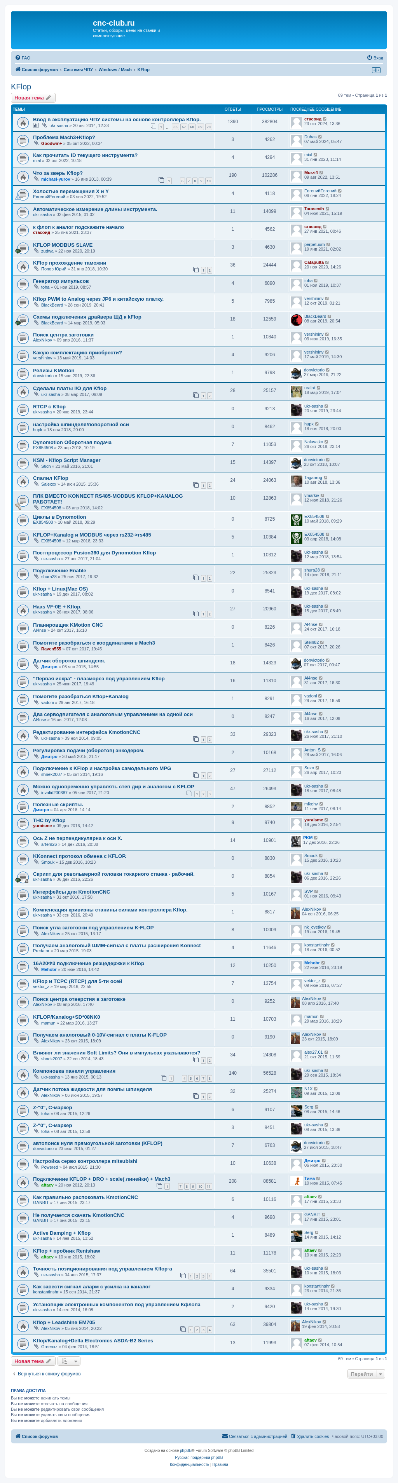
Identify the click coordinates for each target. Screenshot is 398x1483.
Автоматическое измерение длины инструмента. (95, 209)
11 (209, 1186)
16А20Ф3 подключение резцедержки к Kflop (88, 963)
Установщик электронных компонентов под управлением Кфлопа (117, 1304)
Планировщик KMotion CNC (68, 625)
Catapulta (314, 262)
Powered (49, 1167)
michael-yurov (55, 179)
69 (200, 126)
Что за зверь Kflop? (58, 173)
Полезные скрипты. (58, 804)
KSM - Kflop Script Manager (67, 460)
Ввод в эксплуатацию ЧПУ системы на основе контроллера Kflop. (117, 119)
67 (184, 126)
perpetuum (314, 244)
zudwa (47, 251)
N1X (308, 1088)
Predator (41, 950)
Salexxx (48, 484)
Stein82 (311, 642)
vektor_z (41, 986)
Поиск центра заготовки (63, 335)
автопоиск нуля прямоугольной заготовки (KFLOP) (97, 1143)
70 (209, 126)
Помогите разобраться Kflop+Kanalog (81, 696)
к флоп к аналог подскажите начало (78, 227)
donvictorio (43, 375)
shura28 (49, 576)
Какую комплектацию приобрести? (77, 353)
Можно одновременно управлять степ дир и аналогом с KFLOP (113, 786)
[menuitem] (22, 58)
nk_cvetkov (315, 927)
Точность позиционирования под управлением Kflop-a (102, 1269)
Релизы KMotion (54, 370)
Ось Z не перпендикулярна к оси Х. (77, 838)
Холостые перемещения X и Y (71, 191)
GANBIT (41, 1202)
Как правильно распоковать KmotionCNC (85, 1197)
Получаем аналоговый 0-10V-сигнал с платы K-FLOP (100, 1035)
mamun (48, 1023)
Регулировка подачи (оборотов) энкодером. (89, 750)
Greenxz (49, 1346)
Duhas (310, 136)
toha (45, 287)
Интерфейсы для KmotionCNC (71, 892)
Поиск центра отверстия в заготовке (79, 999)
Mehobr (49, 969)
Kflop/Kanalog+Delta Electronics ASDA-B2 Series (93, 1341)
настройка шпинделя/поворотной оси (81, 424)
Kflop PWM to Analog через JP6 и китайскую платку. (98, 299)
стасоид (312, 119)
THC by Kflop (49, 820)
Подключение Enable (59, 570)
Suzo (309, 767)
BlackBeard (52, 305)
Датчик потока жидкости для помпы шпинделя (92, 1089)
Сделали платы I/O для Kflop (69, 388)
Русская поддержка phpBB (199, 1457)
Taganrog (313, 477)
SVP (308, 891)
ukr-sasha (58, 125)
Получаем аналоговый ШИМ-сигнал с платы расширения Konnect (117, 945)
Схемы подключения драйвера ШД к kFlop (87, 317)
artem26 (49, 844)
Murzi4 (311, 172)
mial (37, 160)
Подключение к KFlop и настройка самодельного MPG (102, 768)
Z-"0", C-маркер (52, 1125)
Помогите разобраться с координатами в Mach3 (94, 643)
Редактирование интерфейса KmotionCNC (86, 732)
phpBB (186, 1450)
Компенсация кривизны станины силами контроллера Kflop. (110, 910)
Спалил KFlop (50, 478)
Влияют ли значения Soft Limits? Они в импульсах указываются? (117, 1053)
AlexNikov (42, 340)
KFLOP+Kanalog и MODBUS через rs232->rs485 (92, 535)
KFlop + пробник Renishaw (66, 1251)
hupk (37, 429)
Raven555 (51, 649)
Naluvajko (313, 441)
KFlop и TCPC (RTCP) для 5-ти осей (77, 981)
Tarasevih (314, 208)
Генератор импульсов (61, 281)
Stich (46, 466)
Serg (308, 1107)
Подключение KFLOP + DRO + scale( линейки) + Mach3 (102, 1179)
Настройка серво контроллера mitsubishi (85, 1161)
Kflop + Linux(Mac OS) (60, 589)
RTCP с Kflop (49, 407)
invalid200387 (54, 792)
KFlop (21, 86)
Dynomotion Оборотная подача (72, 442)
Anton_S (312, 750)
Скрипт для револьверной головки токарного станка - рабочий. (114, 874)
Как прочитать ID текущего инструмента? (85, 155)
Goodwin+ (51, 143)
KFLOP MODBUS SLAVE (63, 245)
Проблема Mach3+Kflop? (64, 137)
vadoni (47, 702)
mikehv (311, 804)
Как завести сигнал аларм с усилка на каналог (91, 1287)
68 (192, 126)
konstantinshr (317, 945)
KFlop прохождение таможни (69, 263)
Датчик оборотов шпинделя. (69, 661)
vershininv (314, 298)
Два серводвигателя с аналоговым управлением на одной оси (113, 714)
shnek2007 (51, 774)
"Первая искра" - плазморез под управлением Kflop (99, 678)
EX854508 (43, 447)
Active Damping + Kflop (62, 1233)
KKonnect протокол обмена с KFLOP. (79, 856)
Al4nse (39, 630)
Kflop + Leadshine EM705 (64, 1322)
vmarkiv (311, 495)
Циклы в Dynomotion (59, 517)
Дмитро (49, 666)
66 (175, 126)
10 (209, 180)
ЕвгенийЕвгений (49, 196)
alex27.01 (313, 1052)
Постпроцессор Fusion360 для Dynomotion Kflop (94, 553)
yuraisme (42, 825)
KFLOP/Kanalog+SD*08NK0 (66, 1017)
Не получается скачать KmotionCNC (78, 1215)
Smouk (47, 862)
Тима (309, 1178)
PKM (307, 837)
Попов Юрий (53, 269)
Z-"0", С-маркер (52, 1107)
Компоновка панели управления (74, 1071)
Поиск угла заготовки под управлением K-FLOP (93, 928)
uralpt (309, 387)
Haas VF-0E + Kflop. (57, 607)
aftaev (47, 1185)
